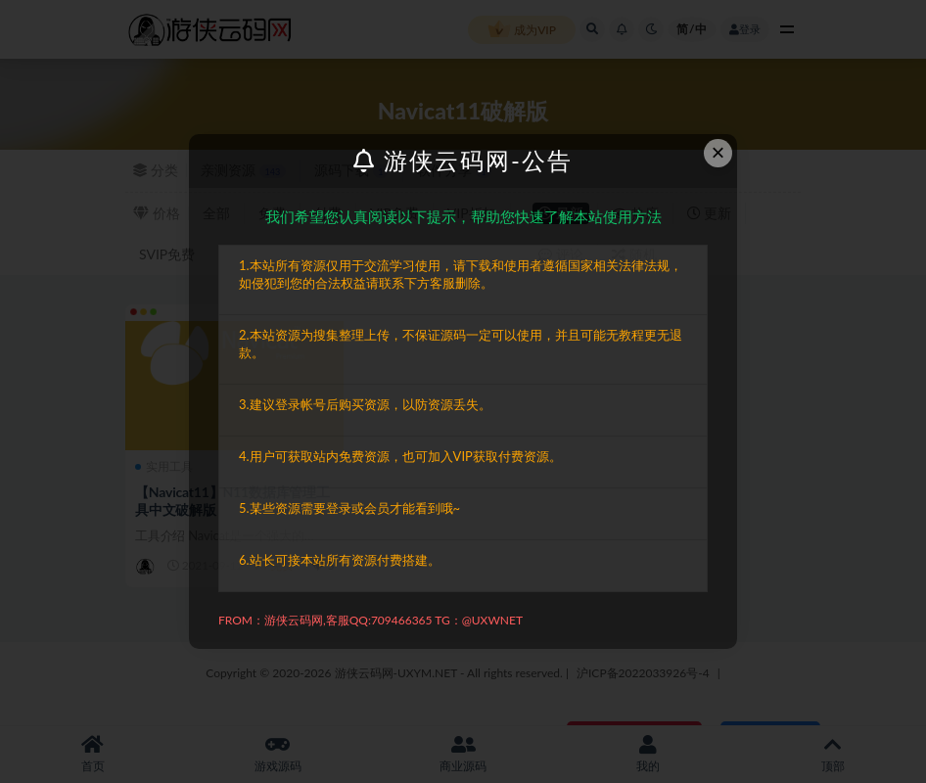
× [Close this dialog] (718, 152)
